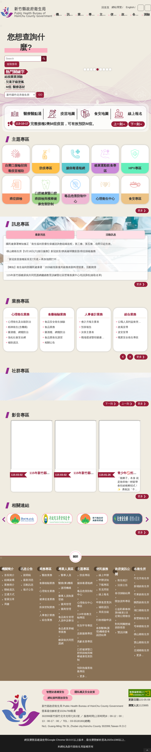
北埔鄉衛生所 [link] (141, 650)
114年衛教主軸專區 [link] (84, 616)
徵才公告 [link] (28, 589)
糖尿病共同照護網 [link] (66, 642)
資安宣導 (123, 332)
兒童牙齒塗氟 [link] (15, 81)
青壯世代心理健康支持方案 (107, 66)
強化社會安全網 (17, 337)
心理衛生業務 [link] (47, 591)
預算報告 (86, 327)
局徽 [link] (6, 604)
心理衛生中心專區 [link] (84, 604)
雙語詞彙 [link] (122, 632)
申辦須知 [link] (104, 580)
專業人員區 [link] (92, 14)
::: (1, 25)
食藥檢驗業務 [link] (47, 583)
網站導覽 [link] (117, 7)
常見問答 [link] (104, 589)
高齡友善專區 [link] (84, 641)
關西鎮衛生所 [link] (141, 602)
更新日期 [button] (133, 699)
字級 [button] (141, 8)
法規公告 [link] (122, 585)
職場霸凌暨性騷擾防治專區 (95, 337)
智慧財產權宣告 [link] (55, 692)
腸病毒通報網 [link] (84, 583)
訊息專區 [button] (20, 224)
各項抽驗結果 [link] (122, 593)
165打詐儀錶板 (97, 66)
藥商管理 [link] (66, 609)
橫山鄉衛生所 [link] (141, 634)
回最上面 (147, 750)
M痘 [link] (8, 87)
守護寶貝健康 (85, 66)
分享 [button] (148, 8)
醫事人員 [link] (66, 575)
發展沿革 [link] (9, 599)
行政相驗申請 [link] (103, 620)
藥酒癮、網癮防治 (18, 332)
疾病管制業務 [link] (47, 607)
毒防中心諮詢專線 (101, 66)
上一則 (118, 124)
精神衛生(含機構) (18, 327)
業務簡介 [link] (9, 584)
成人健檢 (94, 66)
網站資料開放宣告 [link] (58, 697)
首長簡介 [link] (9, 575)
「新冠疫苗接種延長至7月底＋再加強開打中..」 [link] (33, 259)
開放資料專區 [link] (122, 601)
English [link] (130, 7)
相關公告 (50, 342)
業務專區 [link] (81, 14)
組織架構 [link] (9, 580)
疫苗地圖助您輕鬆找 (88, 66)
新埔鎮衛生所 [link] (141, 586)
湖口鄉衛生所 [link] (141, 610)
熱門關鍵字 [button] (15, 72)
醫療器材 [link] (19, 87)
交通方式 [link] (9, 594)
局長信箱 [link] (104, 612)
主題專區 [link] (103, 14)
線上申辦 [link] (104, 575)
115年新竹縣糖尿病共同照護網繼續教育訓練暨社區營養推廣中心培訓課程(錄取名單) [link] (54, 275)
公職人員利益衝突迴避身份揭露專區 (131, 321)
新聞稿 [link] (27, 575)
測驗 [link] (147, 14)
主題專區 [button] (20, 139)
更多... (83, 676)
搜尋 (44, 59)
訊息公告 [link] (71, 14)
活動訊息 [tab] (111, 234)
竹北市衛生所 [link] (141, 578)
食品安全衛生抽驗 (55, 321)
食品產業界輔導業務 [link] (66, 630)
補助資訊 (13, 342)
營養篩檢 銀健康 (104, 66)
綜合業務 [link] (47, 620)
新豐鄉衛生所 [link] (141, 618)
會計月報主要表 (90, 321)
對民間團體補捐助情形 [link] (122, 626)
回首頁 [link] (105, 7)
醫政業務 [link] (47, 575)
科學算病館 (110, 66)
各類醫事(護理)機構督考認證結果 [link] (103, 631)
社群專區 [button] (20, 370)
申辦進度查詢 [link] (103, 602)
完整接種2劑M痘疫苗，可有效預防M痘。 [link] (55, 123)
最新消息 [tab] (40, 234)
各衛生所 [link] (136, 14)
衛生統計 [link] (122, 580)
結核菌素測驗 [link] (14, 76)
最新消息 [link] (28, 580)
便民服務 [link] (114, 14)
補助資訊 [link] (104, 607)
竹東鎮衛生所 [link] (141, 594)
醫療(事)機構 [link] (65, 583)
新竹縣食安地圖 (91, 66)
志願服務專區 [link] (84, 633)
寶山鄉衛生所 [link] (141, 642)
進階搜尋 (12, 64)
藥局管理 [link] (66, 604)
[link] (97, 46)
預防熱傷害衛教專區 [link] (84, 670)
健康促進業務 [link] (47, 599)
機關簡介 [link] (60, 14)
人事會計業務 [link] (47, 615)
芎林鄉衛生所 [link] (141, 626)
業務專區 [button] (20, 301)
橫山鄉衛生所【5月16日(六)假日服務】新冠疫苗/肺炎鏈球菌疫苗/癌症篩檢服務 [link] (51, 251)
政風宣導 (123, 327)
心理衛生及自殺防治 (19, 321)
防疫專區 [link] (85, 575)
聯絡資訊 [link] (9, 589)
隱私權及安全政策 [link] (84, 692)
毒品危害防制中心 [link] (84, 593)
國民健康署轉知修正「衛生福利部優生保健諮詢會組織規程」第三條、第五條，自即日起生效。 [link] (59, 243)
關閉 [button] (75, 556)
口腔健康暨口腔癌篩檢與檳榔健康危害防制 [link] (84, 654)
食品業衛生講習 (54, 337)
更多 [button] (140, 210)
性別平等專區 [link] (84, 625)
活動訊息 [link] (28, 584)
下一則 (135, 124)
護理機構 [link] (66, 588)
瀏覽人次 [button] (133, 705)
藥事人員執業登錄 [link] (66, 597)
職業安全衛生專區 (128, 337)
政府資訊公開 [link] (125, 14)
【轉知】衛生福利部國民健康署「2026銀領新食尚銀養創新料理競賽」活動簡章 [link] (51, 267)
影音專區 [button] (20, 414)
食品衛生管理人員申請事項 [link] (66, 619)
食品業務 (50, 327)
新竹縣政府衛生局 (26, 12)
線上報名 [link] (104, 594)
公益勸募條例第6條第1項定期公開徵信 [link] (122, 613)
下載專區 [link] (104, 584)
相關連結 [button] (20, 505)
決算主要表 (87, 332)
